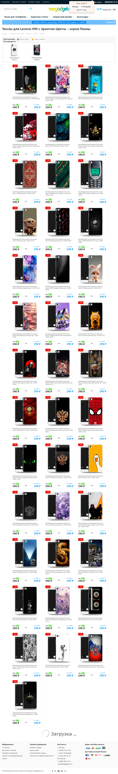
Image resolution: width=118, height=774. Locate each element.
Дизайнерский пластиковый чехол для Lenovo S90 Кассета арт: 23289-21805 (90, 618)
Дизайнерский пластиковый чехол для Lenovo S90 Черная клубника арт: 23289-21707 (25, 714)
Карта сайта (34, 750)
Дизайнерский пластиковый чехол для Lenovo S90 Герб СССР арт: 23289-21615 (25, 429)
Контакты (46, 2)
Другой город (82, 10)
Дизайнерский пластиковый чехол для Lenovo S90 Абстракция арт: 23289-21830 (58, 240)
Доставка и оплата (19, 2)
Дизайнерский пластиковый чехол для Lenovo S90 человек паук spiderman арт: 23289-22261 (91, 430)
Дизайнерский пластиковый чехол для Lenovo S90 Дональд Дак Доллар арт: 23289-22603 (92, 382)
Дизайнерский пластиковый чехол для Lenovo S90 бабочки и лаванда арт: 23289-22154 (58, 619)
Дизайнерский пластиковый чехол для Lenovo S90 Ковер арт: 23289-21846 (24, 192)
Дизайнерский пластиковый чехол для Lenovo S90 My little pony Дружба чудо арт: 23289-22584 (59, 98)
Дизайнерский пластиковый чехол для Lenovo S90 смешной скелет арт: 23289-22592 (24, 382)
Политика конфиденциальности (42, 756)
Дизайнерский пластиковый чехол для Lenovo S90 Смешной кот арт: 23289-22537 (91, 334)
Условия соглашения (9, 753)
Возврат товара (34, 2)
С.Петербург (86, 7)
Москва (75, 7)
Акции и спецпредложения (12, 756)
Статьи (4, 759)
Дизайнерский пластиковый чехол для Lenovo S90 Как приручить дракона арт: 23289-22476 (24, 477)
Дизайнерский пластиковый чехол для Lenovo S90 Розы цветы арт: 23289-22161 (58, 524)
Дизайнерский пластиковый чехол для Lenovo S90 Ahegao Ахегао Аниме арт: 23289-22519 (24, 667)
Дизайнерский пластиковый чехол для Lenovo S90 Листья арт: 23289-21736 (57, 145)
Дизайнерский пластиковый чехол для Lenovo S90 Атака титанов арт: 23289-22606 (26, 97)
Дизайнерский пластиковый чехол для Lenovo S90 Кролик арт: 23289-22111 (90, 287)
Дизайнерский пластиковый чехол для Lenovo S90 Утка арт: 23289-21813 (90, 476)
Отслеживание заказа (38, 753)
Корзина (105, 9)
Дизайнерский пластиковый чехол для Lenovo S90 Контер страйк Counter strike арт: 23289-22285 (91, 525)
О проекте (6, 748)
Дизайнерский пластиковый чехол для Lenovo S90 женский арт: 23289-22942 (24, 618)
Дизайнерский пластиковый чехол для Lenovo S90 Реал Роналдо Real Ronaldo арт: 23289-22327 (59, 382)
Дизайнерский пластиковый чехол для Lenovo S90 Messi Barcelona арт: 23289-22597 (90, 572)
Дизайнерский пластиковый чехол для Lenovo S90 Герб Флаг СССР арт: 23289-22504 (90, 240)
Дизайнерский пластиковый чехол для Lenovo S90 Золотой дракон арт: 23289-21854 (57, 572)
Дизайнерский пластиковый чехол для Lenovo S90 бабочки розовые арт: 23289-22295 (25, 335)
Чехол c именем (38, 39)
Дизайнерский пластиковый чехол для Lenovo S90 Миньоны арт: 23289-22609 (24, 571)
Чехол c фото (23, 39)
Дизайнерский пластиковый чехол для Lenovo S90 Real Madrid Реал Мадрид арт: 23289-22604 (58, 335)
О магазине (5, 2)
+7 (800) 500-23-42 (64, 761)
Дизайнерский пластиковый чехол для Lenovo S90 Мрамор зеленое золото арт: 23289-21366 (58, 193)
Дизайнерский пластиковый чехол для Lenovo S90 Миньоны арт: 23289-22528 (90, 97)
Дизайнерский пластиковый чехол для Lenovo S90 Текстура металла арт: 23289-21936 (58, 288)
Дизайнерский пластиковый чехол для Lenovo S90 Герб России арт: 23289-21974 (25, 524)
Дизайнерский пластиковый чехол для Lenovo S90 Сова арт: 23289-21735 (24, 240)
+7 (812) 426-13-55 (64, 756)
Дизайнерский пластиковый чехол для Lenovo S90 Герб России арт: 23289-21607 (58, 476)
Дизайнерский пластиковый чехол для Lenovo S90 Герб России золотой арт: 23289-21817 (59, 430)
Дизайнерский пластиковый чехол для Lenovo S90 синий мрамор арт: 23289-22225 (26, 287)
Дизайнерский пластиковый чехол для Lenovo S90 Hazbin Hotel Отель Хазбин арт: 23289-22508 (26, 146)
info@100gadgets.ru (64, 764)
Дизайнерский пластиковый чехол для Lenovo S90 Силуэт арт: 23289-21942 (57, 666)
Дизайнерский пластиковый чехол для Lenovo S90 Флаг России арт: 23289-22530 (91, 666)
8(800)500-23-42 (111, 2)
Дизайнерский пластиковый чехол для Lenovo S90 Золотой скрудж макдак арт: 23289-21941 (90, 146)
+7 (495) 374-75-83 (64, 750)
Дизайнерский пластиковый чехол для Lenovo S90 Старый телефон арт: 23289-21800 (90, 193)
